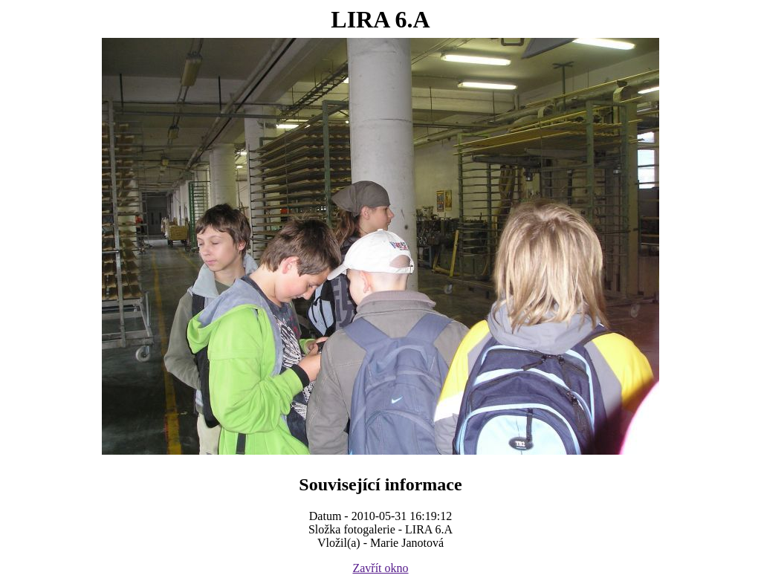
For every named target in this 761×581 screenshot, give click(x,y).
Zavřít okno (380, 568)
